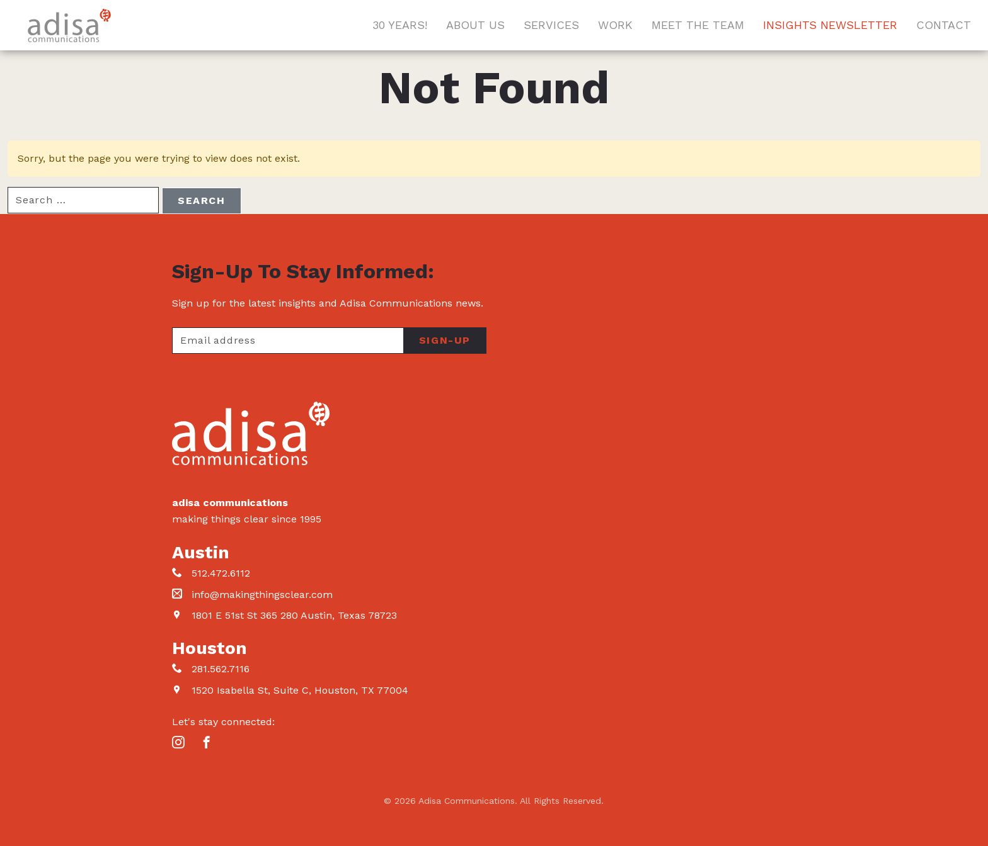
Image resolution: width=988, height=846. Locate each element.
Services (551, 24)
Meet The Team (698, 24)
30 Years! (399, 24)
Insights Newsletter (830, 24)
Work (615, 24)
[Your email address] (287, 340)
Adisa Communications (69, 25)
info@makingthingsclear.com (262, 595)
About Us (475, 24)
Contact (943, 24)
